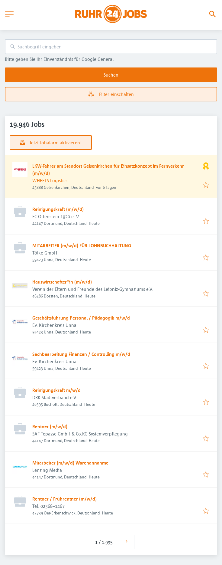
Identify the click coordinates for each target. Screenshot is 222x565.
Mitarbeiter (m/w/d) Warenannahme (70, 463)
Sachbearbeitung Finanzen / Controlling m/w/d (81, 354)
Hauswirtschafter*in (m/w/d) (62, 282)
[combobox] (111, 46)
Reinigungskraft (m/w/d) (58, 209)
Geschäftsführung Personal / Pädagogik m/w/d (81, 318)
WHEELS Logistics (49, 180)
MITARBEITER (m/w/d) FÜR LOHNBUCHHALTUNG (81, 245)
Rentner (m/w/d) (49, 426)
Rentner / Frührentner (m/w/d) (64, 499)
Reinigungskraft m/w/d (56, 390)
